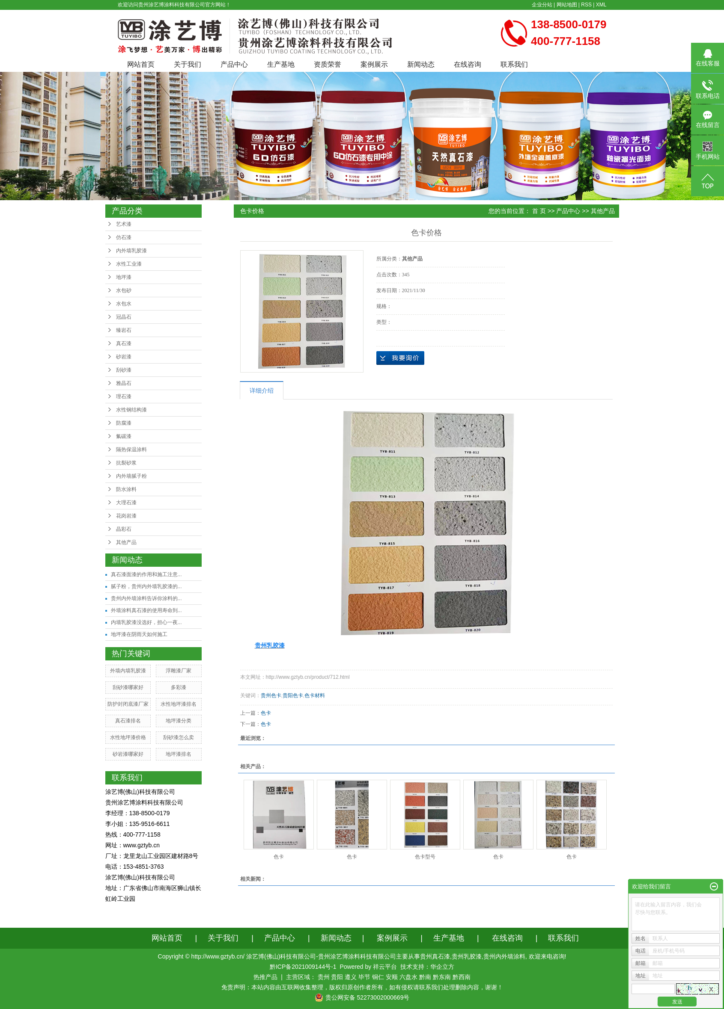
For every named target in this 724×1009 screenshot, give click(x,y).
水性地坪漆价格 (128, 737)
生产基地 (281, 64)
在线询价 (400, 358)
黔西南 (462, 976)
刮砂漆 (123, 370)
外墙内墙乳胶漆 (128, 671)
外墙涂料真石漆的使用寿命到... (146, 610)
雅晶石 (123, 383)
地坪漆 (123, 277)
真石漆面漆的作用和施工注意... (146, 574)
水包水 (123, 304)
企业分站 (542, 5)
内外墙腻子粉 (131, 476)
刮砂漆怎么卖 (178, 737)
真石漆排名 (128, 721)
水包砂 (123, 290)
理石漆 (123, 396)
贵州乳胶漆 (467, 956)
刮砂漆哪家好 (128, 687)
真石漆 (123, 343)
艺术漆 (123, 224)
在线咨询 (467, 64)
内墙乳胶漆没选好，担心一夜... (146, 622)
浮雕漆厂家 (178, 671)
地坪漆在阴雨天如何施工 (139, 634)
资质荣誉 (327, 64)
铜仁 (378, 976)
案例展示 (374, 64)
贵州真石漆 (435, 956)
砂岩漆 (123, 357)
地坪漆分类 (178, 721)
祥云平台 (385, 966)
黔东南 (442, 976)
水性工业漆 (129, 264)
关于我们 (187, 64)
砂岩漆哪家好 (128, 754)
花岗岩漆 (126, 516)
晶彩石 (123, 529)
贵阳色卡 (293, 695)
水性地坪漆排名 (179, 704)
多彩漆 (178, 687)
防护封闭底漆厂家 (128, 704)
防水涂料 (126, 489)
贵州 (324, 976)
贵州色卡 (271, 695)
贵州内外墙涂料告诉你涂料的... (146, 598)
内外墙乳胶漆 (131, 251)
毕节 (364, 976)
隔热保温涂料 (131, 450)
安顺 (392, 976)
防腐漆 (123, 423)
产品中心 (234, 64)
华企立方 (442, 966)
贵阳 (337, 976)
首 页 (539, 210)
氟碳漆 (123, 436)
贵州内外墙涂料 (504, 956)
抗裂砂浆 (126, 463)
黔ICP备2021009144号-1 (303, 966)
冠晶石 (123, 317)
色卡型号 (425, 857)
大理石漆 (126, 503)
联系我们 (514, 64)
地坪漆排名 (178, 754)
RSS (586, 5)
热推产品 (265, 976)
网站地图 (567, 5)
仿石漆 (123, 237)
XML (601, 5)
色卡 (266, 713)
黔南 (425, 976)
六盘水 (408, 976)
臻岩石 (123, 330)
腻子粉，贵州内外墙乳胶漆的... (146, 586)
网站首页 (141, 64)
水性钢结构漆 (131, 410)
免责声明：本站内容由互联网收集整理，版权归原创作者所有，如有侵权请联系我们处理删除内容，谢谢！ (362, 987)
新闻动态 (421, 64)
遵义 (351, 976)
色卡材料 (314, 695)
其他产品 (126, 542)
